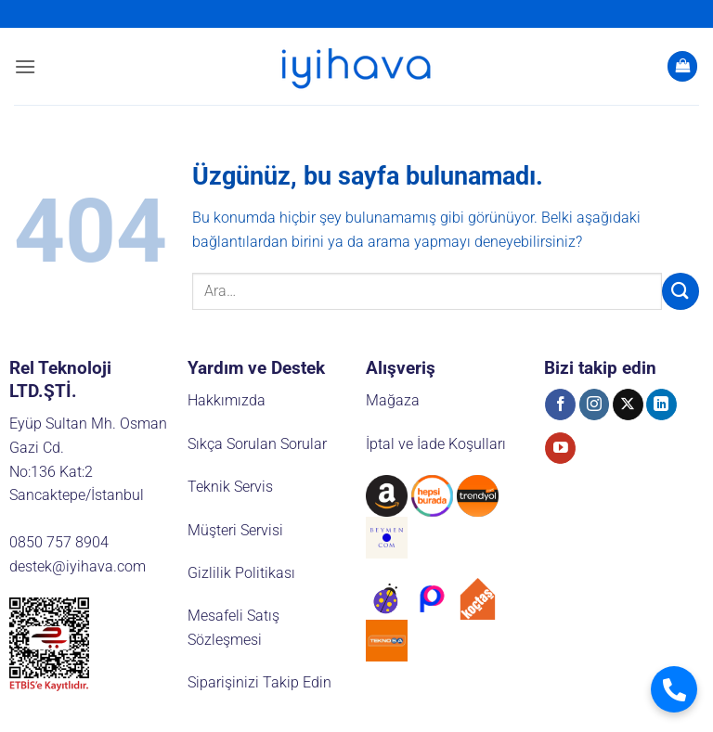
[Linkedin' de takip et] (661, 404)
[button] (25, 66)
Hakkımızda (227, 400)
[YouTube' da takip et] (560, 448)
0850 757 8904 (59, 542)
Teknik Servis (230, 486)
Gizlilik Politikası (241, 573)
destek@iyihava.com (77, 566)
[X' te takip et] (628, 404)
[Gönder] (680, 291)
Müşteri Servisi (235, 530)
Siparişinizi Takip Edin (259, 682)
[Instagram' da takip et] (594, 404)
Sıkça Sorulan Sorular (257, 444)
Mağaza (393, 400)
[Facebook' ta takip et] (560, 404)
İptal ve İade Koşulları (436, 444)
